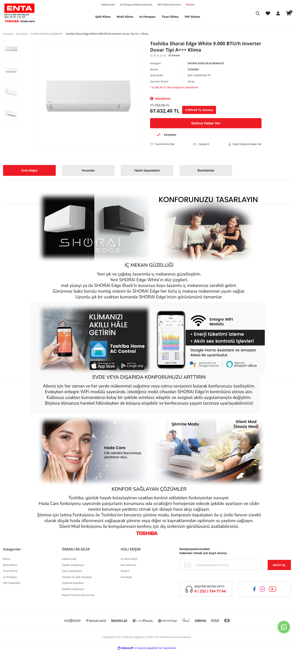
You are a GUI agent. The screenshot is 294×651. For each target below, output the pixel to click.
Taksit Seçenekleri (147, 170)
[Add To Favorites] (162, 144)
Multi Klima (10, 565)
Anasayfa (126, 577)
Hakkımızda (111, 4)
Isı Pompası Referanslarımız (139, 4)
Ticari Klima (10, 571)
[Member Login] (278, 13)
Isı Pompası (10, 577)
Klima (6, 559)
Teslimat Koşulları (73, 583)
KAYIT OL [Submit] (279, 565)
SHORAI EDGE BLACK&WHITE (205, 63)
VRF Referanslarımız (172, 4)
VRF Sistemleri (12, 583)
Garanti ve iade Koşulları (77, 577)
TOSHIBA (193, 69)
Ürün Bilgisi (29, 170)
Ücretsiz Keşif (129, 559)
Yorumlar (88, 170)
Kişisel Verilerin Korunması (78, 595)
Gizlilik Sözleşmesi (73, 589)
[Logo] (19, 13)
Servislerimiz (128, 565)
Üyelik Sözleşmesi (73, 565)
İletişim (193, 4)
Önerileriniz (205, 170)
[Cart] (288, 13)
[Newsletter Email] (220, 565)
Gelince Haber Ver (205, 123)
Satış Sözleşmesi (72, 571)
